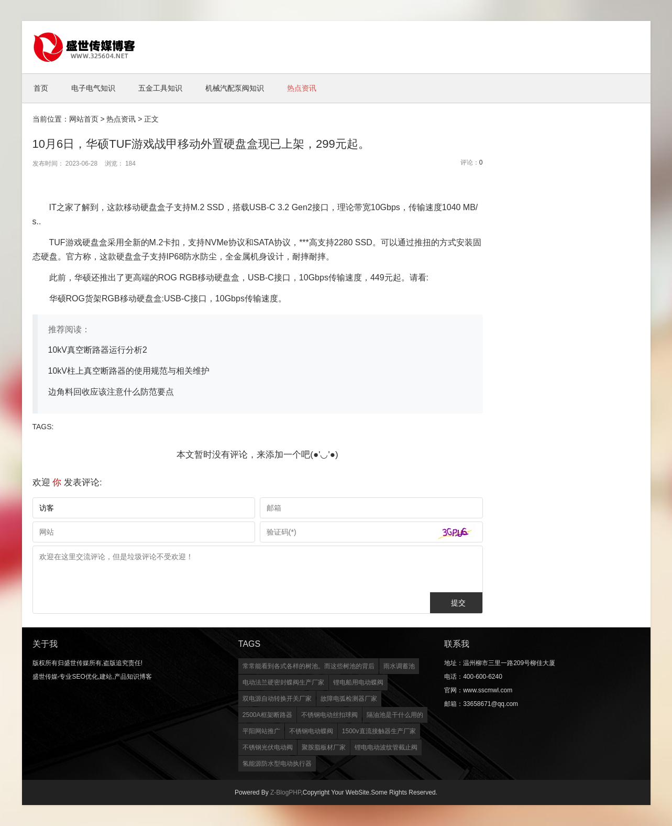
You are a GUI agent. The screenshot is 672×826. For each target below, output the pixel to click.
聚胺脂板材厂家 (324, 747)
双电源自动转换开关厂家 (277, 698)
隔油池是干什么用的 (395, 715)
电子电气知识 (93, 88)
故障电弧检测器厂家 (349, 698)
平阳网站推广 (261, 731)
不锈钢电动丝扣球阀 (329, 715)
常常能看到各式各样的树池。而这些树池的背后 (308, 666)
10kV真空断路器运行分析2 (97, 349)
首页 (41, 88)
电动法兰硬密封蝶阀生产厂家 (283, 682)
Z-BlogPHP (285, 792)
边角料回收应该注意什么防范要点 (111, 391)
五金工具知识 (160, 88)
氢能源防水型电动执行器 (277, 763)
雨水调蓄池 (399, 666)
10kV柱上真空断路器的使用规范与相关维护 (129, 370)
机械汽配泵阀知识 (234, 88)
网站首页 (83, 119)
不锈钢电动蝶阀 (311, 731)
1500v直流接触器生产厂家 (379, 731)
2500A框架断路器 (267, 715)
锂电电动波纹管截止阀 (386, 747)
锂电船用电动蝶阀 (358, 682)
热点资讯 (301, 88)
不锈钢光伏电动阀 (268, 747)
